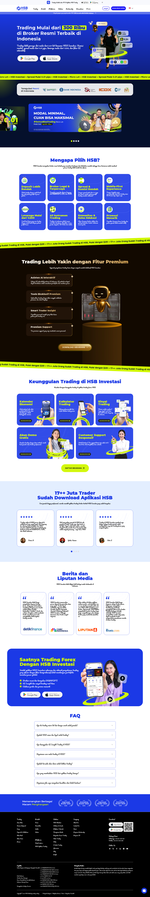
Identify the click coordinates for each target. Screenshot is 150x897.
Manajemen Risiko (58, 832)
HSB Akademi (57, 822)
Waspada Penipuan (47, 893)
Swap (18, 829)
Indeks (37, 829)
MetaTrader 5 (39, 843)
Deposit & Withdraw (22, 832)
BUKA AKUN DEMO (118, 8)
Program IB (76, 835)
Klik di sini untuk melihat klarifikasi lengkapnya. (84, 13)
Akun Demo (20, 838)
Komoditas (38, 825)
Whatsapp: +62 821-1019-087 (117, 839)
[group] (33, 613)
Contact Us (76, 825)
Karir (75, 829)
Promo (88, 8)
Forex (36, 822)
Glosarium (56, 848)
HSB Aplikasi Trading (41, 846)
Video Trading (57, 838)
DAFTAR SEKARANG (75, 468)
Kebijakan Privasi (56, 893)
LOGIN (106, 8)
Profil (55, 854)
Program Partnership (79, 832)
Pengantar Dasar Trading (60, 835)
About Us (76, 822)
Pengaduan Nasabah (69, 893)
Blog (54, 851)
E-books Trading (57, 845)
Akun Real (20, 835)
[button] (71, 141)
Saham (37, 832)
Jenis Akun (20, 822)
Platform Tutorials (58, 829)
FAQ (54, 841)
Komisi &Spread (21, 825)
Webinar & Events (58, 825)
